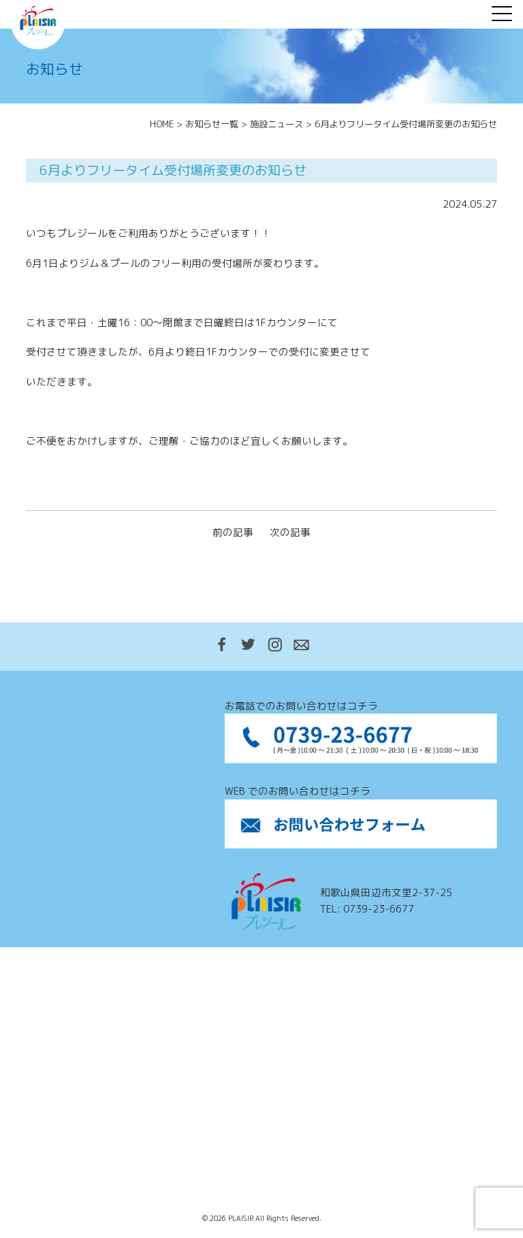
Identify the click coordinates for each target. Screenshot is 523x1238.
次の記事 (290, 532)
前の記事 (232, 532)
